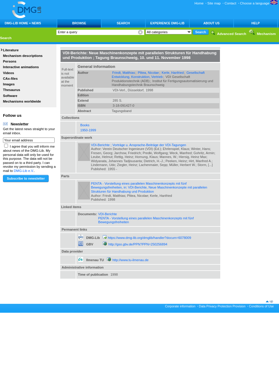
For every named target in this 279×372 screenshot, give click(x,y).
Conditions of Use (261, 306)
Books (85, 125)
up (271, 301)
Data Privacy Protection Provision (222, 306)
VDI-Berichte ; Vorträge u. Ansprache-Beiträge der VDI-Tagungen (138, 145)
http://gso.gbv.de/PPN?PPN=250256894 (137, 244)
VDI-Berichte (107, 214)
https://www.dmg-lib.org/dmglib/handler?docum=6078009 (149, 238)
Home (199, 3)
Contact (230, 3)
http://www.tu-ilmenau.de (130, 260)
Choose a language (259, 3)
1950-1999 (88, 130)
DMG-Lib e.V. (24, 171)
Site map (214, 3)
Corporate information (180, 306)
